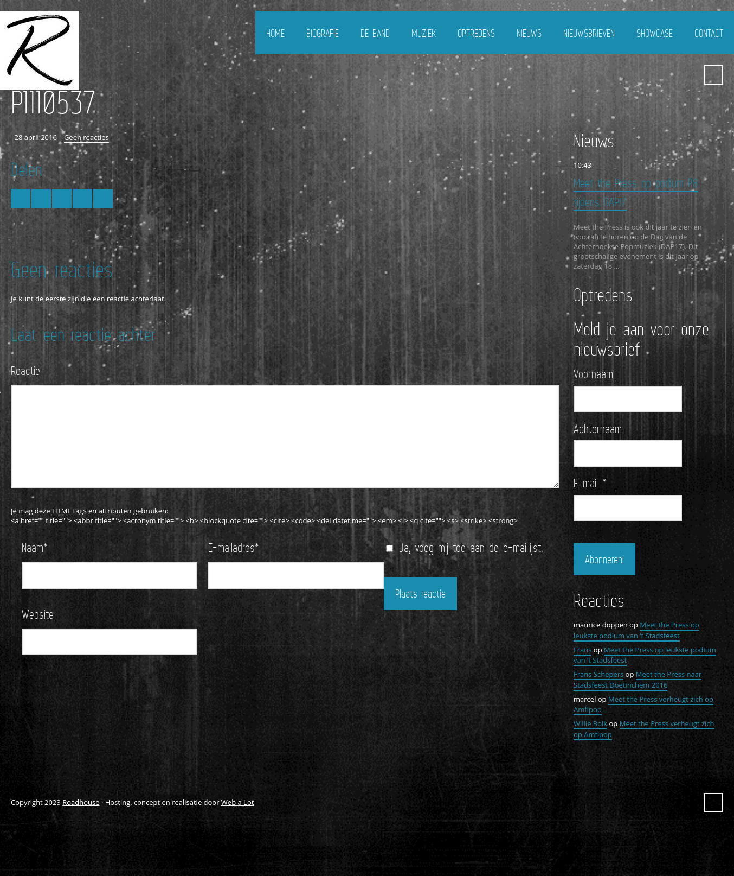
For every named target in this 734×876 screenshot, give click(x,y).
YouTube (687, 75)
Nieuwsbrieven (589, 33)
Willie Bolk (590, 723)
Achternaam (598, 428)
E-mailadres (233, 547)
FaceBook (667, 75)
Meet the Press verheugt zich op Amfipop (643, 704)
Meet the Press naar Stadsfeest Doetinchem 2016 (637, 679)
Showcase (654, 33)
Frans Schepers (598, 674)
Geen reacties (86, 137)
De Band (375, 33)
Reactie (25, 370)
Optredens (476, 33)
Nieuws (529, 33)
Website (38, 614)
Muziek (423, 33)
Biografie (322, 33)
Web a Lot (237, 802)
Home (275, 33)
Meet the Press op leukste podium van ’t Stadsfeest (636, 630)
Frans (582, 650)
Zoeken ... (713, 75)
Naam (35, 547)
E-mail (590, 483)
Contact (708, 33)
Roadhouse (80, 802)
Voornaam (593, 374)
